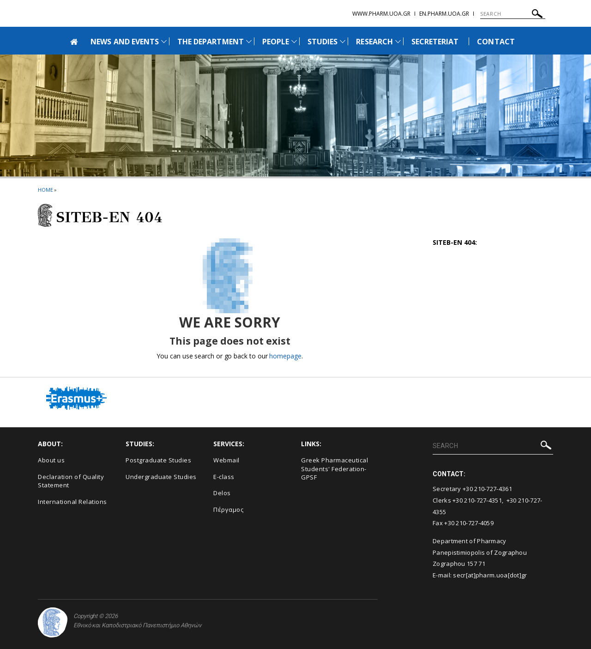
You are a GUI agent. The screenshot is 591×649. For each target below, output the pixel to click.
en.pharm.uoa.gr (444, 14)
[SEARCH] (512, 14)
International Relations (72, 501)
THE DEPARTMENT (210, 41)
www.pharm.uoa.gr (381, 14)
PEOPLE (275, 41)
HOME (45, 189)
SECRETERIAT (435, 41)
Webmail (226, 460)
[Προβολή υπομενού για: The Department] (249, 41)
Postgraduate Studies (158, 460)
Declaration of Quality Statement (71, 481)
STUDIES (323, 41)
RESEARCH (374, 41)
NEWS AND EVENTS (124, 41)
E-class (224, 477)
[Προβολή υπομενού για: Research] (398, 41)
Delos (222, 493)
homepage (285, 356)
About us (51, 460)
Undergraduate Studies (161, 477)
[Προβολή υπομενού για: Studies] (343, 41)
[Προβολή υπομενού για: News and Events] (164, 41)
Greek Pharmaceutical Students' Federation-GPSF (334, 468)
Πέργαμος (228, 509)
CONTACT (495, 41)
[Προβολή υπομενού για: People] (294, 41)
